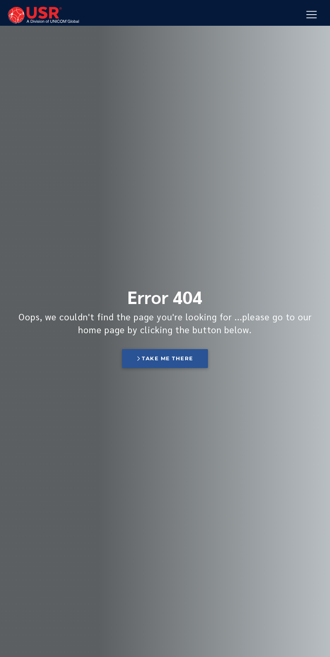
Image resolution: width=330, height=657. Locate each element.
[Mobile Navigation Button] (311, 15)
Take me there (165, 358)
